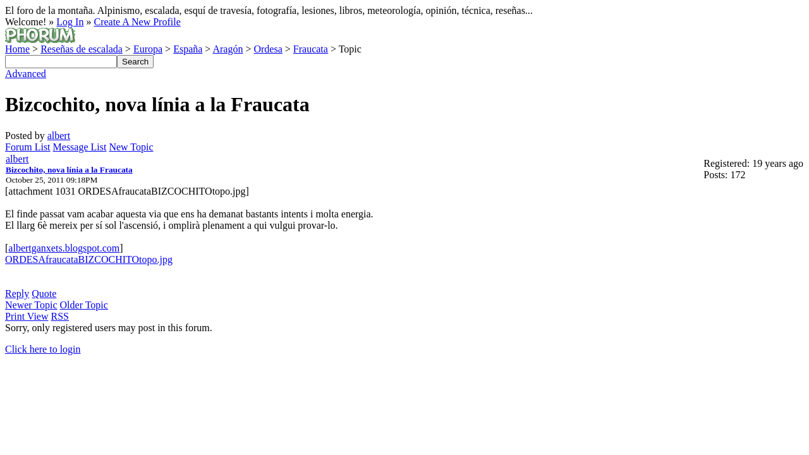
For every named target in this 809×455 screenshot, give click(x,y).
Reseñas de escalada (81, 49)
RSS (60, 316)
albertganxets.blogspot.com (63, 248)
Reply (17, 293)
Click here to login (43, 349)
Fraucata (310, 49)
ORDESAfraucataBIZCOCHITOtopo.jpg (89, 259)
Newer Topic (31, 305)
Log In (69, 21)
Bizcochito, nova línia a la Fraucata (69, 169)
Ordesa (267, 49)
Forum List (28, 147)
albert (58, 135)
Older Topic (84, 305)
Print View (27, 316)
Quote (44, 293)
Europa (147, 49)
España (187, 49)
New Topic (131, 147)
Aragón (227, 49)
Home (17, 49)
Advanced (25, 73)
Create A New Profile (137, 21)
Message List (80, 147)
